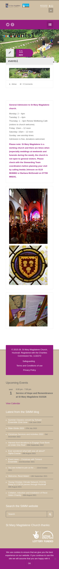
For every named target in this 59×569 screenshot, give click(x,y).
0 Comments (28, 84)
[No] (55, 558)
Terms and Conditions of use (29, 365)
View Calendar (13, 403)
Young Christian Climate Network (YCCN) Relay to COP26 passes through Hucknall (27, 483)
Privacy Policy (29, 370)
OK (29, 563)
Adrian (14, 84)
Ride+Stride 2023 (16, 428)
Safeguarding (29, 361)
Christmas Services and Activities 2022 (25, 434)
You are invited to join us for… (21, 467)
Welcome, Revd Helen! (18, 476)
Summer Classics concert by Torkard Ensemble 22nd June (24, 421)
